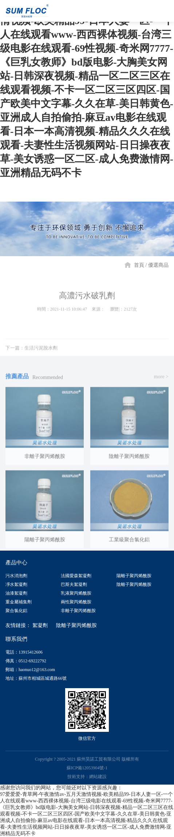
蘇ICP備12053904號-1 (87, 767)
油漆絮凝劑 (16, 593)
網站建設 (98, 776)
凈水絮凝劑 (16, 584)
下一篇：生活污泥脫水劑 (31, 350)
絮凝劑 (40, 625)
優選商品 (158, 265)
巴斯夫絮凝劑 (74, 584)
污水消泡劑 (16, 575)
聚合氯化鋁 (16, 610)
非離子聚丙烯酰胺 (78, 610)
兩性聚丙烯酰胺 (76, 601)
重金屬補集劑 (18, 601)
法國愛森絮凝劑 (76, 575)
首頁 (139, 265)
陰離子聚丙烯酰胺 (133, 584)
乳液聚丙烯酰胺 (76, 593)
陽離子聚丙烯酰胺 (133, 575)
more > (161, 378)
